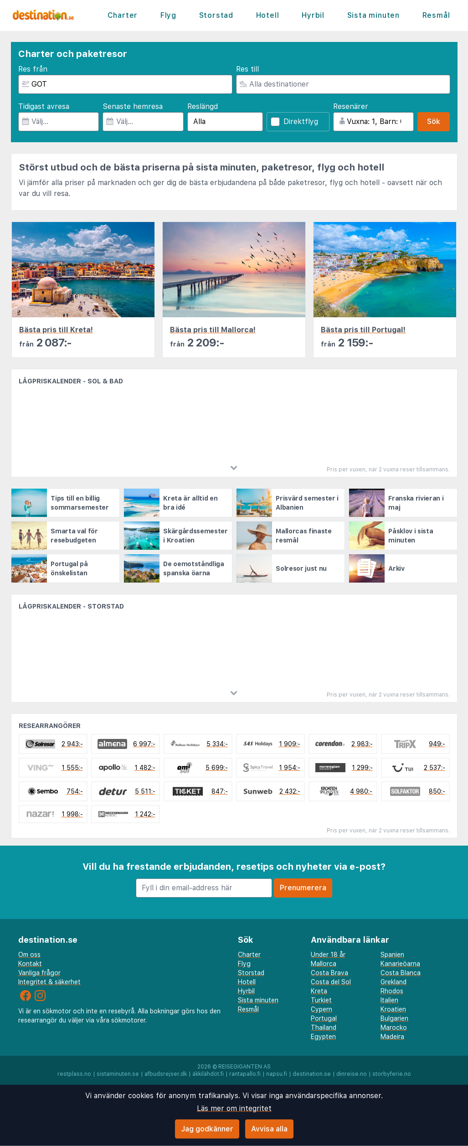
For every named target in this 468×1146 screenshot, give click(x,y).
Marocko (394, 1027)
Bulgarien (394, 1018)
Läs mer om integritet (234, 1108)
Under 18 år (328, 954)
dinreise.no (351, 1074)
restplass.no (74, 1074)
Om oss (29, 954)
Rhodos (392, 991)
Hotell (267, 15)
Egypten (323, 1036)
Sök (433, 121)
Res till (247, 69)
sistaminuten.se (118, 1074)
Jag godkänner (207, 1129)
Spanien (392, 954)
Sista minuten (373, 15)
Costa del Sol (331, 982)
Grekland (393, 982)
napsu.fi (276, 1074)
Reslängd (202, 106)
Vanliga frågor (39, 972)
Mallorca (323, 963)
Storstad (216, 15)
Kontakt (30, 963)
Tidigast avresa (43, 106)
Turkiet (321, 1000)
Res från (32, 69)
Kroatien (393, 1009)
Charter (123, 15)
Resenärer (350, 106)
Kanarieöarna (400, 963)
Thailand (323, 1027)
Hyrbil (313, 15)
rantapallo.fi (245, 1074)
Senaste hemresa (133, 106)
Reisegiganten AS (244, 1066)
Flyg (168, 15)
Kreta (319, 991)
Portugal (324, 1018)
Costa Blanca (401, 972)
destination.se (312, 1074)
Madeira (392, 1036)
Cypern (321, 1009)
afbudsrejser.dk (165, 1074)
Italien (389, 1000)
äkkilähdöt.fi (208, 1074)
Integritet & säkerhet (49, 982)
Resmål (436, 15)
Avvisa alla (269, 1129)
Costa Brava (329, 972)
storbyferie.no (391, 1074)
